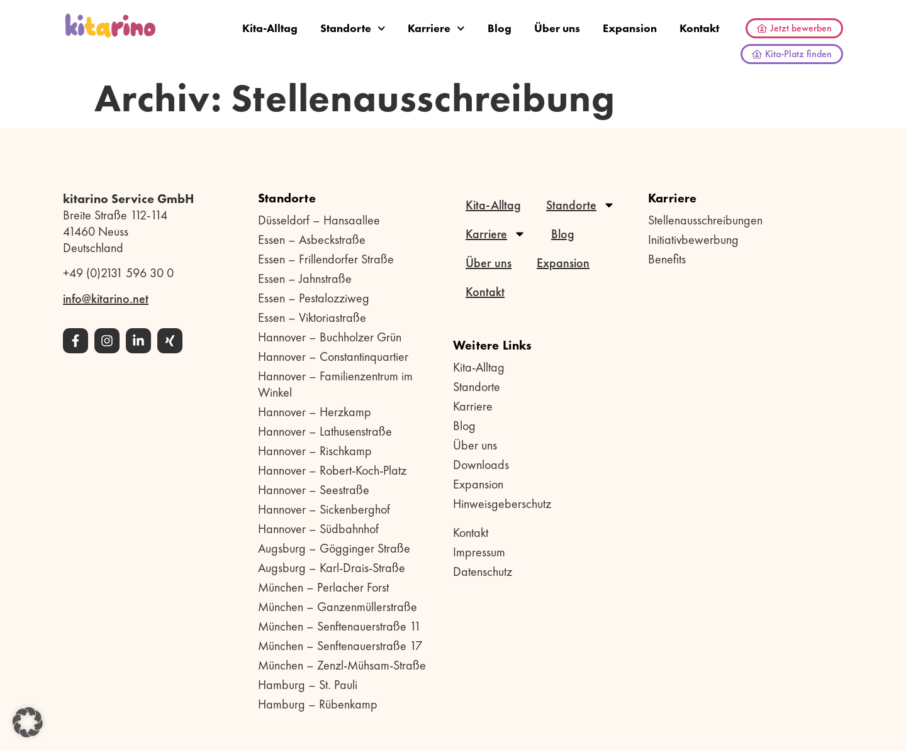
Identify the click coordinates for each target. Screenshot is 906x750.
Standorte (353, 28)
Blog (500, 28)
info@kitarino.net (105, 298)
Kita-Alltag (270, 28)
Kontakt (699, 28)
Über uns (557, 28)
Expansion (630, 28)
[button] (27, 722)
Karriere (436, 28)
